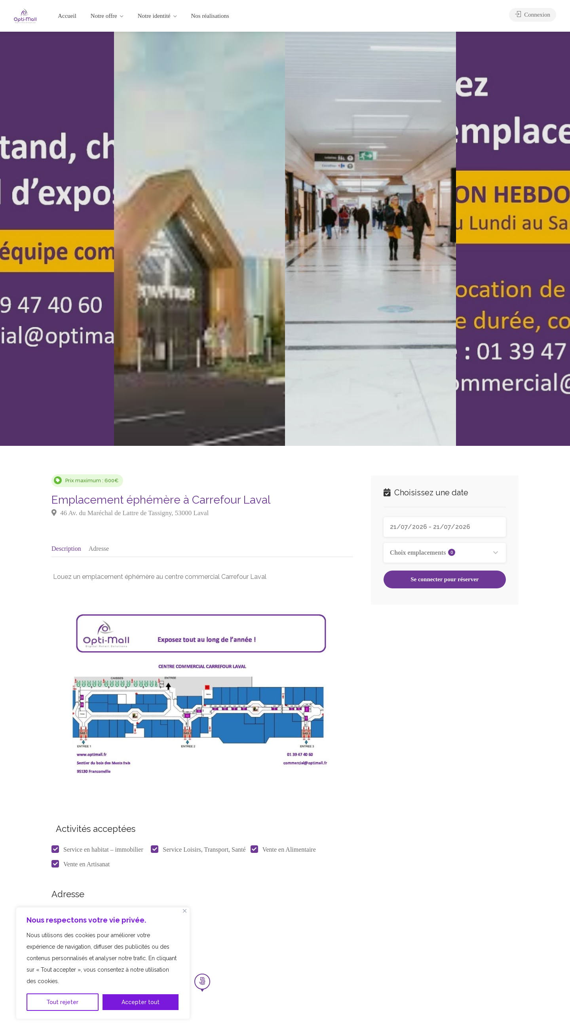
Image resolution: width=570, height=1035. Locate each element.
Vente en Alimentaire (289, 852)
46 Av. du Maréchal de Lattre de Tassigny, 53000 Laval (130, 513)
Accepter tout (141, 1002)
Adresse (99, 548)
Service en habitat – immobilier (103, 852)
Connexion (532, 15)
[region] (103, 963)
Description (66, 548)
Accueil (67, 16)
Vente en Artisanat (86, 866)
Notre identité (154, 16)
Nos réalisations (210, 16)
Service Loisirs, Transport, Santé (204, 852)
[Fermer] (184, 911)
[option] (370, 239)
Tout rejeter (62, 1002)
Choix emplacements (423, 552)
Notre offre (104, 16)
